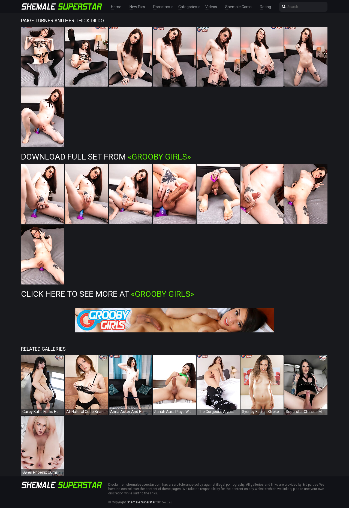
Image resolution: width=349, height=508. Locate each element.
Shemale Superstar (141, 502)
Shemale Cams (238, 7)
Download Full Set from (106, 156)
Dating (265, 7)
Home (116, 7)
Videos (211, 7)
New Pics (137, 7)
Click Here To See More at (107, 294)
